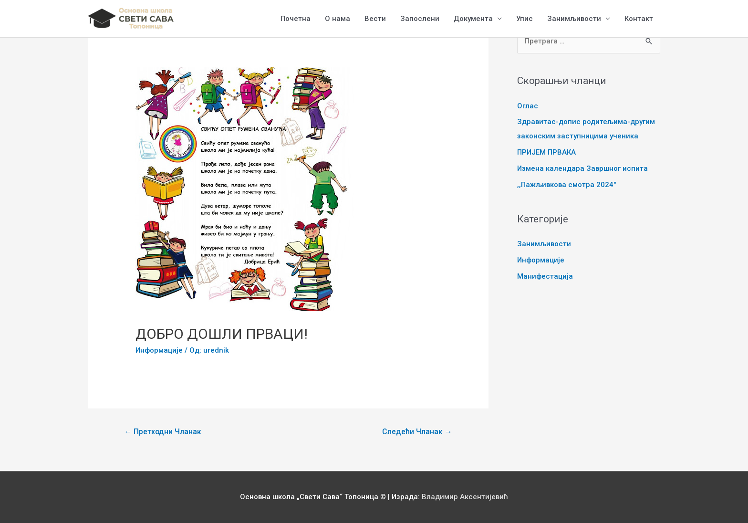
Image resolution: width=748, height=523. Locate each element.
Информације (159, 350)
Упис (524, 18)
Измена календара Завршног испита (582, 168)
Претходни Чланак (162, 431)
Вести (375, 18)
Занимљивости (574, 18)
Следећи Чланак (417, 431)
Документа (473, 18)
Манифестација (545, 276)
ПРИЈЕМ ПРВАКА (546, 152)
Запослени (419, 18)
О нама (337, 18)
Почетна (295, 18)
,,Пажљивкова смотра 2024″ (566, 184)
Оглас (527, 106)
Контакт (638, 18)
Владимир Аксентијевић (465, 496)
